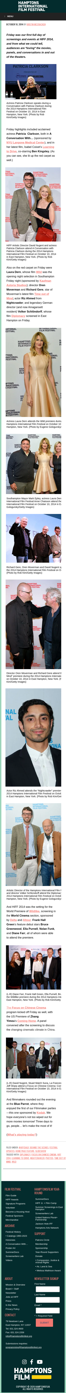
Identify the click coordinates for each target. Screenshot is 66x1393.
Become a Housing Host (18, 1211)
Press (8, 1301)
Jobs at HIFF (12, 1297)
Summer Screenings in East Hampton (49, 1208)
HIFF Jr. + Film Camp (45, 1203)
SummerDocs (12, 1252)
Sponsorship (41, 1248)
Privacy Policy (12, 1309)
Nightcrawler (37, 1158)
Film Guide (11, 1195)
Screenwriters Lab (15, 1256)
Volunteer (10, 1207)
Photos (49, 1158)
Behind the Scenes (39, 1147)
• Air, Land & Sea (43, 1266)
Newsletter (11, 1293)
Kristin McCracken (36, 24)
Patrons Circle (42, 1240)
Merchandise (12, 1220)
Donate (38, 1256)
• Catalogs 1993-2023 (16, 1236)
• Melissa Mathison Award (48, 1270)
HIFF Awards (12, 1199)
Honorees (10, 1240)
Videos (9, 1260)
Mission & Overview (15, 1284)
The (26, 1007)
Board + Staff (12, 1289)
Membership (41, 1244)
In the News (11, 1305)
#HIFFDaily (24, 1147)
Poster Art (10, 1248)
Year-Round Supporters (46, 1252)
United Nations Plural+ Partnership (46, 1218)
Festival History (13, 1232)
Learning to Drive (20, 1158)
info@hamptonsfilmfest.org (19, 1336)
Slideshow (40, 1151)
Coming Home (26, 1020)
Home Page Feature (25, 1151)
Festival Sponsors (14, 1216)
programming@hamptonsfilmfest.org (23, 1347)
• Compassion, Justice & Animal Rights (47, 1261)
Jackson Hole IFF (44, 1223)
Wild (14, 1161)
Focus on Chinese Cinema (43, 1154)
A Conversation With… (17, 1244)
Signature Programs (15, 1203)
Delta (13, 920)
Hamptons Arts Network (47, 1228)
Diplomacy (25, 1154)
